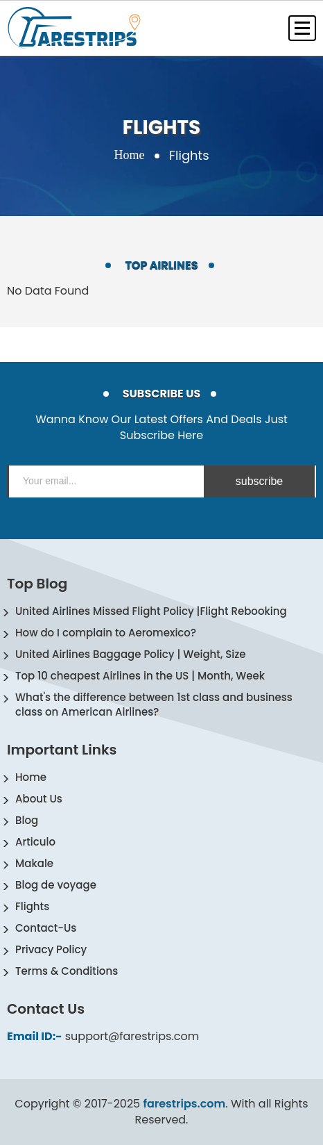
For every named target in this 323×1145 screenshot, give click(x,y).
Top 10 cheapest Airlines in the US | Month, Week (140, 675)
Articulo (35, 841)
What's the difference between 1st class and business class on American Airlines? (154, 704)
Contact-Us (45, 928)
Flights (32, 906)
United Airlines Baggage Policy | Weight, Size (130, 654)
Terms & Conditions (66, 971)
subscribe (259, 481)
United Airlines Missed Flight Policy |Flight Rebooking (151, 611)
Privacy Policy (51, 949)
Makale (34, 863)
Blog (26, 820)
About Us (38, 798)
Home (129, 156)
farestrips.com (184, 1104)
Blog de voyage (55, 885)
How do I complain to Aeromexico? (105, 632)
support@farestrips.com (132, 1036)
